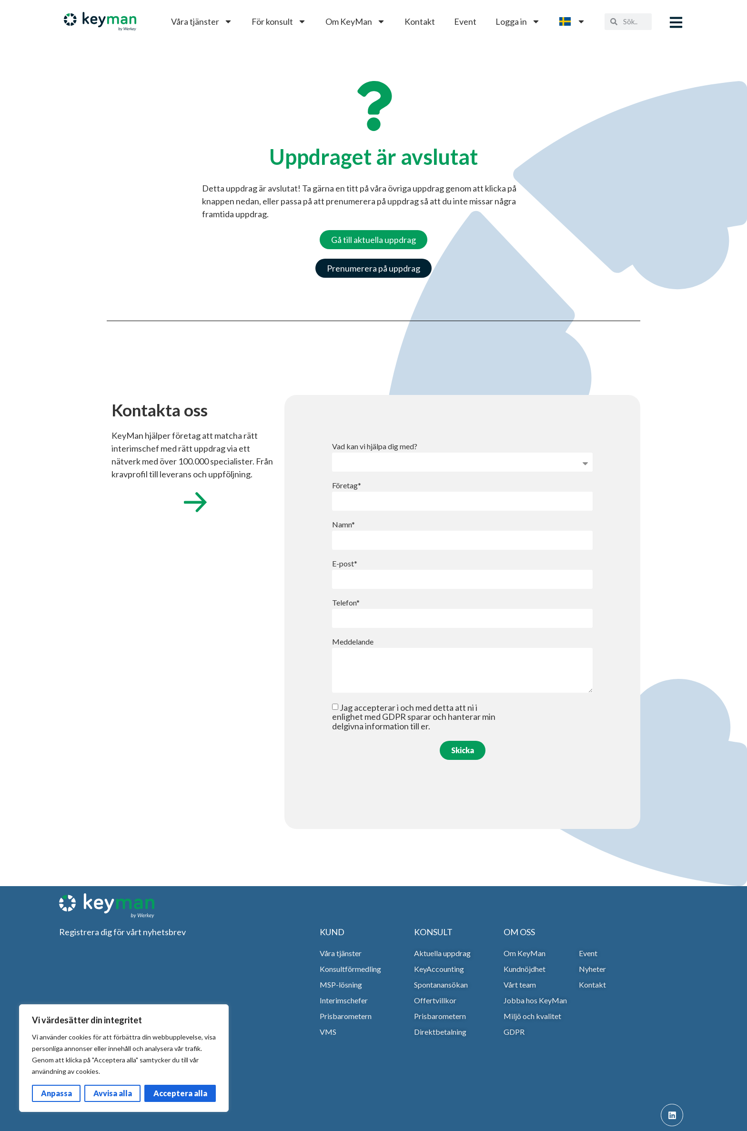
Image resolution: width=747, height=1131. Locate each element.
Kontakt (419, 21)
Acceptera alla (180, 1093)
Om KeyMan (355, 21)
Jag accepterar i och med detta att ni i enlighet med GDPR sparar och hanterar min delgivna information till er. (413, 716)
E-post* (344, 564)
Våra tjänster (201, 21)
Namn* (343, 525)
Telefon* (346, 603)
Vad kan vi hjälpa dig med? (374, 447)
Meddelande (353, 642)
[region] (124, 1058)
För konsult (279, 21)
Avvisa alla (112, 1093)
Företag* (346, 486)
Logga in (517, 21)
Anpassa (56, 1093)
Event (465, 21)
